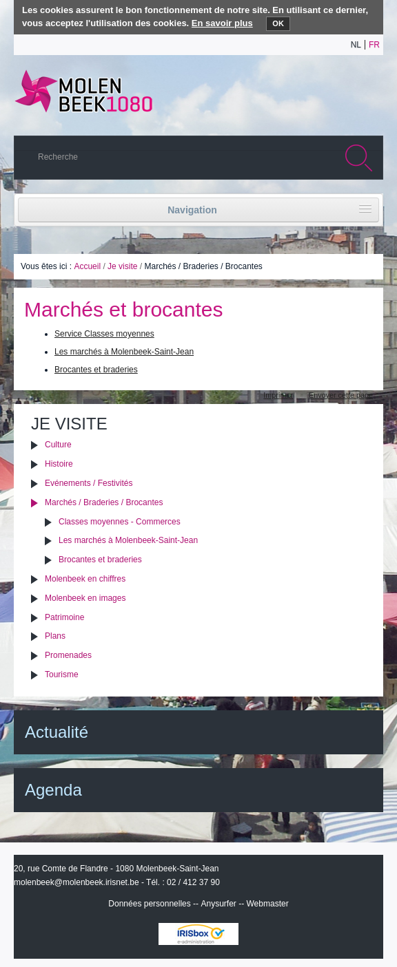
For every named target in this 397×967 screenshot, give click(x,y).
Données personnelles (149, 903)
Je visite (122, 266)
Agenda (53, 789)
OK (278, 23)
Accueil (87, 266)
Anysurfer (218, 903)
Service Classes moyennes (104, 334)
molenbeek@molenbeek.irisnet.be (76, 882)
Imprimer (278, 395)
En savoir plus (222, 23)
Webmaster (268, 903)
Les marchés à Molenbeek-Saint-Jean (124, 352)
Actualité (56, 732)
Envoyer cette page (341, 395)
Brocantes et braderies (96, 369)
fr (374, 45)
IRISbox (198, 934)
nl (356, 45)
